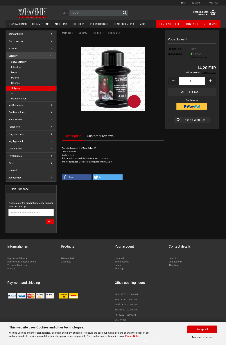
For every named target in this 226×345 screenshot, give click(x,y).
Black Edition (15, 119)
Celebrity (79, 24)
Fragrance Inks (16, 134)
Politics (15, 77)
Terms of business (17, 265)
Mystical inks (15, 148)
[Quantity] (192, 81)
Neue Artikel (67, 258)
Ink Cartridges (99, 24)
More (142, 24)
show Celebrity (18, 61)
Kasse (118, 265)
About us (173, 265)
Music (14, 72)
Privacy (11, 268)
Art (12, 93)
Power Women (18, 98)
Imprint (172, 258)
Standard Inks (18, 24)
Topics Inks (14, 126)
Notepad (119, 258)
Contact (191, 24)
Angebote (66, 261)
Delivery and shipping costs (21, 261)
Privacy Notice (132, 336)
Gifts (11, 163)
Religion (15, 88)
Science (15, 83)
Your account (122, 261)
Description (73, 136)
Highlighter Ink (16, 141)
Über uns (211, 24)
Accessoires (14, 177)
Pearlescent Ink (124, 24)
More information (202, 337)
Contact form (175, 261)
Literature (16, 67)
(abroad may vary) (199, 57)
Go (50, 221)
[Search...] (65, 13)
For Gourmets (15, 156)
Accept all (202, 329)
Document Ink (40, 24)
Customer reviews (100, 136)
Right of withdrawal (17, 258)
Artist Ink (61, 24)
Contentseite (169, 24)
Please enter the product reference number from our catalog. (30, 205)
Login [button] (196, 2)
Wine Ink (13, 170)
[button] (183, 3)
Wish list (212, 2)
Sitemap (119, 268)
